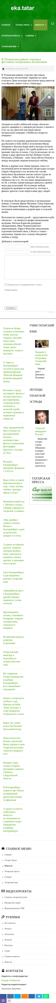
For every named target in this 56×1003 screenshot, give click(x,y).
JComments (51, 312)
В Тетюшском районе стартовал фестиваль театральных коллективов (24, 61)
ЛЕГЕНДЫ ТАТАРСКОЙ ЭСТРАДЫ (37, 395)
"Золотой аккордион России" (40, 431)
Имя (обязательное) (40, 247)
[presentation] (27, 299)
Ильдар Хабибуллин (10, 980)
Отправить (11, 308)
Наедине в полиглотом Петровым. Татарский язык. (41, 358)
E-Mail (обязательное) (40, 252)
